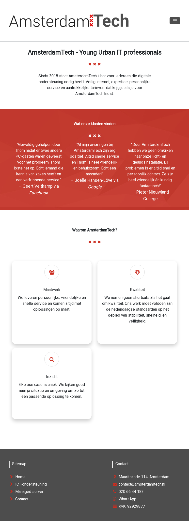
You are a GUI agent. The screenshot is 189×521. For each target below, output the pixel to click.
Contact (18, 499)
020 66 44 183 (128, 491)
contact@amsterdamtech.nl (138, 484)
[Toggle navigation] (175, 20)
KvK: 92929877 (128, 506)
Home (17, 477)
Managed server (26, 491)
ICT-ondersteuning (28, 484)
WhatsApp (124, 499)
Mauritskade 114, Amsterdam (140, 477)
